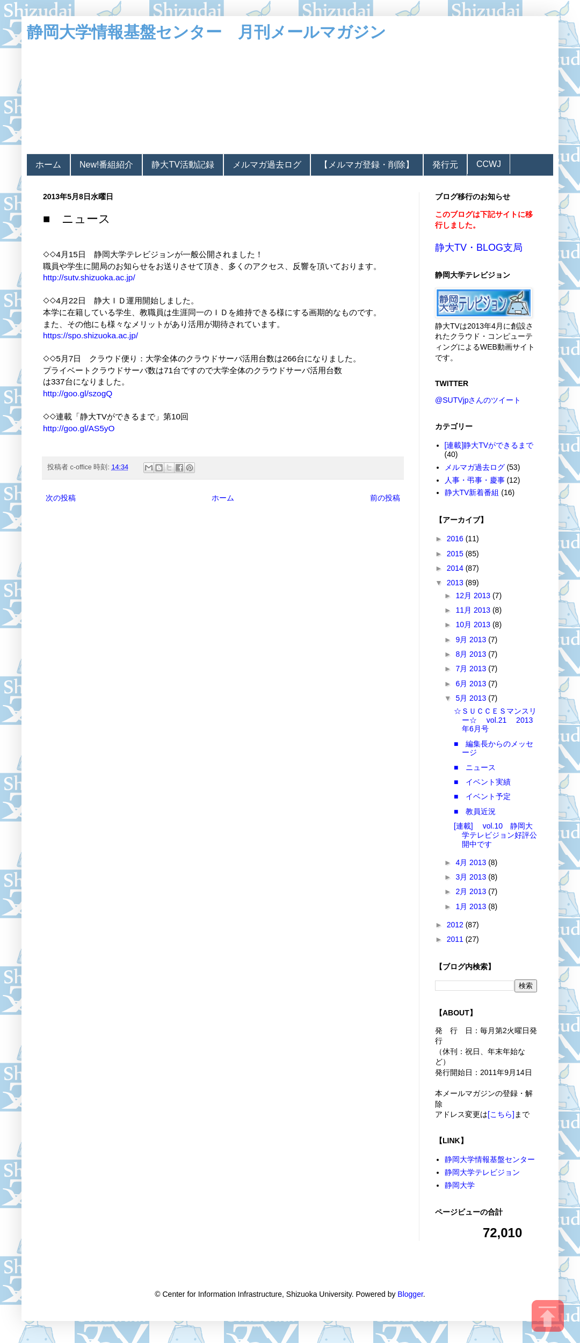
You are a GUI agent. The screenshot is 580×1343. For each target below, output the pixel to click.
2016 (456, 538)
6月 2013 (471, 683)
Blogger (410, 1294)
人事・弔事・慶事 (475, 480)
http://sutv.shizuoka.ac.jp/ (89, 277)
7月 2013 (471, 668)
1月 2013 (471, 906)
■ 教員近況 (475, 811)
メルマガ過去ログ (267, 164)
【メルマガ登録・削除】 (367, 164)
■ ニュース (475, 767)
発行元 (445, 164)
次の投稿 (61, 497)
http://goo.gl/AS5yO (78, 428)
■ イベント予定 (482, 796)
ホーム (48, 164)
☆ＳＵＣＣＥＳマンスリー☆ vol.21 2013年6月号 (495, 720)
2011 (456, 939)
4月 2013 (471, 862)
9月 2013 (471, 639)
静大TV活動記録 (182, 164)
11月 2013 (473, 610)
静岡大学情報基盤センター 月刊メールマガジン (206, 32)
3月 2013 (471, 877)
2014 (456, 568)
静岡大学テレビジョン (482, 1172)
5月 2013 (471, 698)
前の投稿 (385, 497)
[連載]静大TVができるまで (489, 445)
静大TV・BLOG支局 (479, 247)
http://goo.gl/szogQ (77, 393)
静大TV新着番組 (472, 492)
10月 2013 (473, 624)
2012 (456, 924)
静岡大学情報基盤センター (490, 1159)
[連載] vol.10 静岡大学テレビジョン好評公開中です (495, 835)
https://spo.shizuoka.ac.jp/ (90, 335)
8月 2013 (471, 654)
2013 (456, 582)
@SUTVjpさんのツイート (478, 400)
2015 (456, 553)
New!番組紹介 (106, 164)
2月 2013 (471, 891)
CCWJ (488, 164)
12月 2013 (473, 595)
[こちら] (501, 1114)
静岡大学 (460, 1185)
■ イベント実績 (482, 782)
